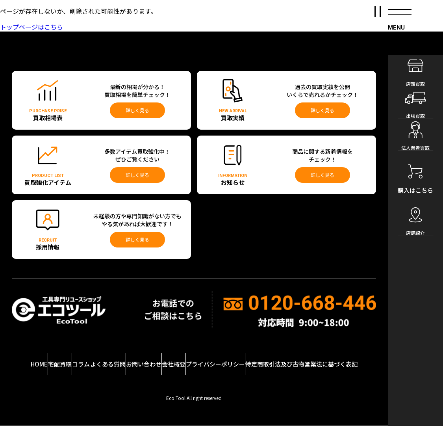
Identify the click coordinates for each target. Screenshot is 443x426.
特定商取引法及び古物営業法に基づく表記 (330, 358)
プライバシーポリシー (254, 358)
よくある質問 (132, 358)
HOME (31, 356)
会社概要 (209, 364)
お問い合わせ (172, 358)
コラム (97, 361)
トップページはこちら (31, 27)
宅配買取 (66, 364)
